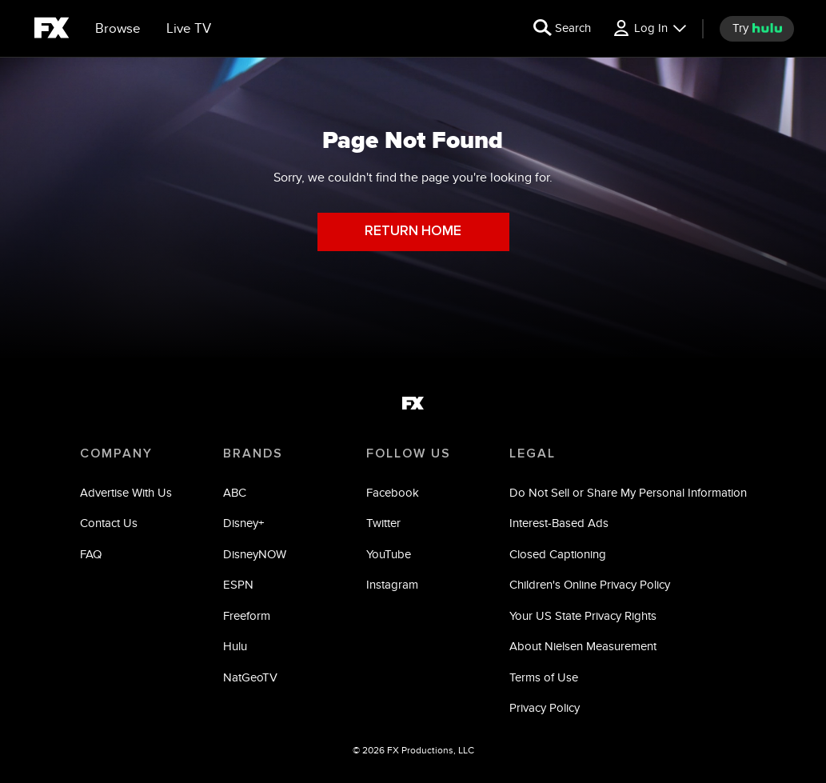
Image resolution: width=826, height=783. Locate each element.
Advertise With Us (126, 492)
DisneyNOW (254, 553)
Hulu (235, 645)
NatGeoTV (250, 677)
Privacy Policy (544, 707)
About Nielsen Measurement (582, 645)
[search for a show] (562, 28)
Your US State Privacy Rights (582, 615)
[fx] (51, 30)
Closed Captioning (557, 553)
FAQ (91, 553)
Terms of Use (543, 677)
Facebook (392, 492)
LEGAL (532, 453)
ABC (234, 492)
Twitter (383, 522)
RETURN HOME (413, 231)
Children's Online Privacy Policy (589, 584)
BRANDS (253, 453)
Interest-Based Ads (559, 522)
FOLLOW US (408, 453)
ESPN (238, 584)
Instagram (392, 584)
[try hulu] (757, 29)
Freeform (246, 615)
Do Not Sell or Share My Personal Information (628, 492)
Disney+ (243, 522)
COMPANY (116, 453)
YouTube (388, 553)
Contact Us (109, 522)
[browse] (118, 28)
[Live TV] (188, 28)
